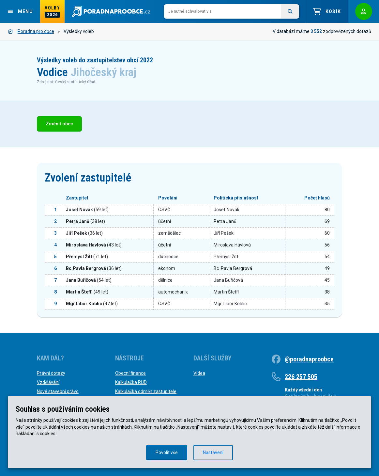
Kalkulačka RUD (131, 382)
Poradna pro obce (31, 31)
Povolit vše (167, 452)
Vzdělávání (48, 382)
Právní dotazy (51, 373)
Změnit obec (59, 124)
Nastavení (213, 452)
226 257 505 (301, 377)
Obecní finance (130, 373)
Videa (199, 373)
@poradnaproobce (309, 359)
